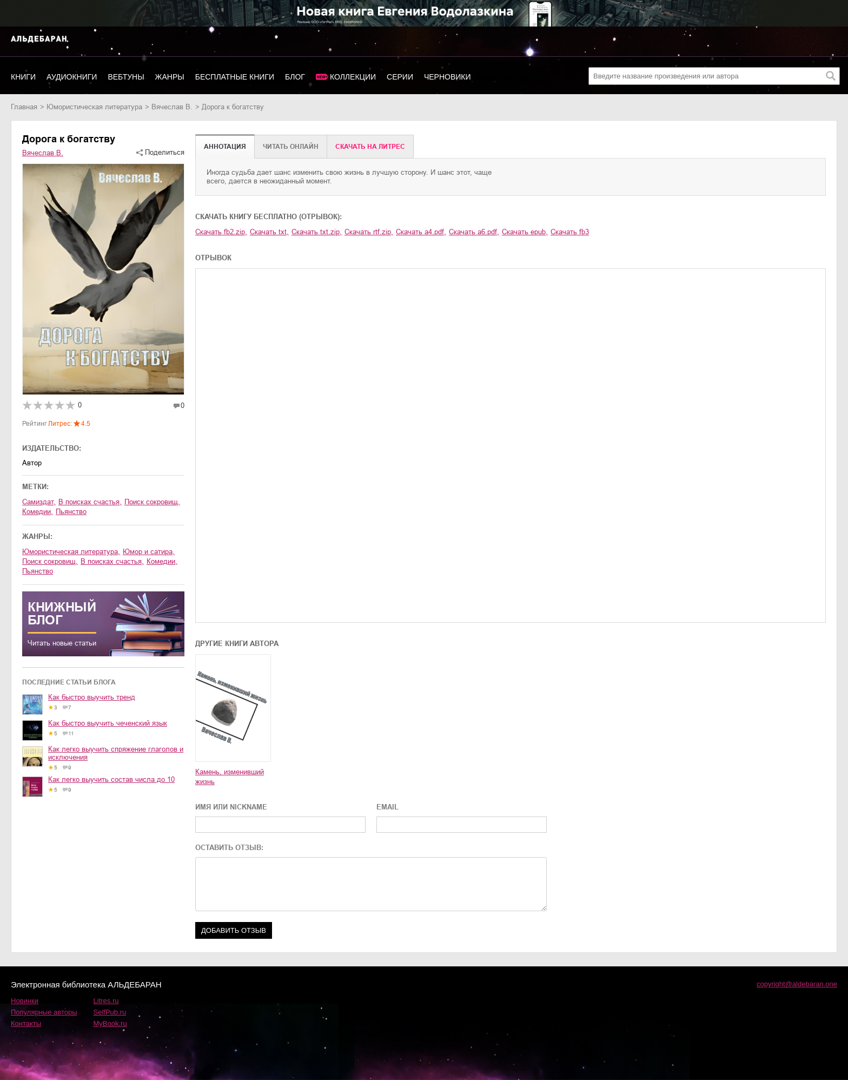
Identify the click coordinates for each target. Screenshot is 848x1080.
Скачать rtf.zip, (369, 232)
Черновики (447, 77)
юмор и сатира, (149, 552)
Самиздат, (39, 502)
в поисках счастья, (90, 502)
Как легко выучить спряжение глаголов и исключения (115, 753)
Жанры (169, 77)
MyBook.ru (110, 1023)
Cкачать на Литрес (370, 146)
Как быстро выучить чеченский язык (107, 723)
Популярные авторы (44, 1012)
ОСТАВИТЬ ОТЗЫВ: (229, 848)
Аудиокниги (72, 77)
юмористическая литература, (71, 552)
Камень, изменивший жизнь (229, 777)
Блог (295, 77)
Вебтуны (126, 77)
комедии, (37, 512)
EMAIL (387, 807)
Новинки (24, 1001)
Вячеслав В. (172, 107)
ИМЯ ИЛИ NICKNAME (231, 807)
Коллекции (353, 77)
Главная (24, 107)
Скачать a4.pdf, (421, 232)
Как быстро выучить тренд (91, 697)
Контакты (26, 1023)
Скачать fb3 (570, 232)
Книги (23, 77)
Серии (400, 77)
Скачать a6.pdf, (474, 232)
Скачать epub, (525, 232)
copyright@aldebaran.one (797, 984)
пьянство (71, 512)
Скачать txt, (269, 232)
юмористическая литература (94, 107)
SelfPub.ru (110, 1012)
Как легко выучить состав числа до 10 (111, 779)
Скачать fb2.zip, (221, 232)
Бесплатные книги (234, 77)
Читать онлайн (291, 146)
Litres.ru (106, 1001)
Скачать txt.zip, (317, 232)
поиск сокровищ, (152, 502)
